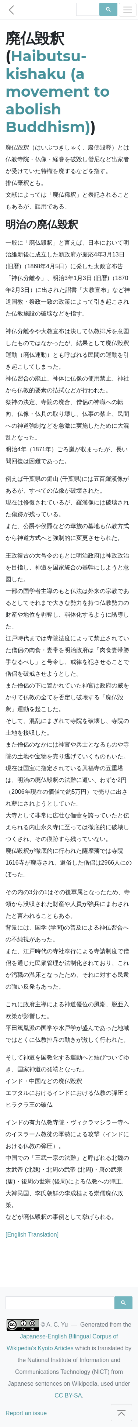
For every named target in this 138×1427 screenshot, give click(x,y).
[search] (87, 9)
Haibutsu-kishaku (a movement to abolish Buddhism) (58, 91)
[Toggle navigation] (128, 10)
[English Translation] (32, 1234)
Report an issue (26, 1413)
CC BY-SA (68, 1395)
